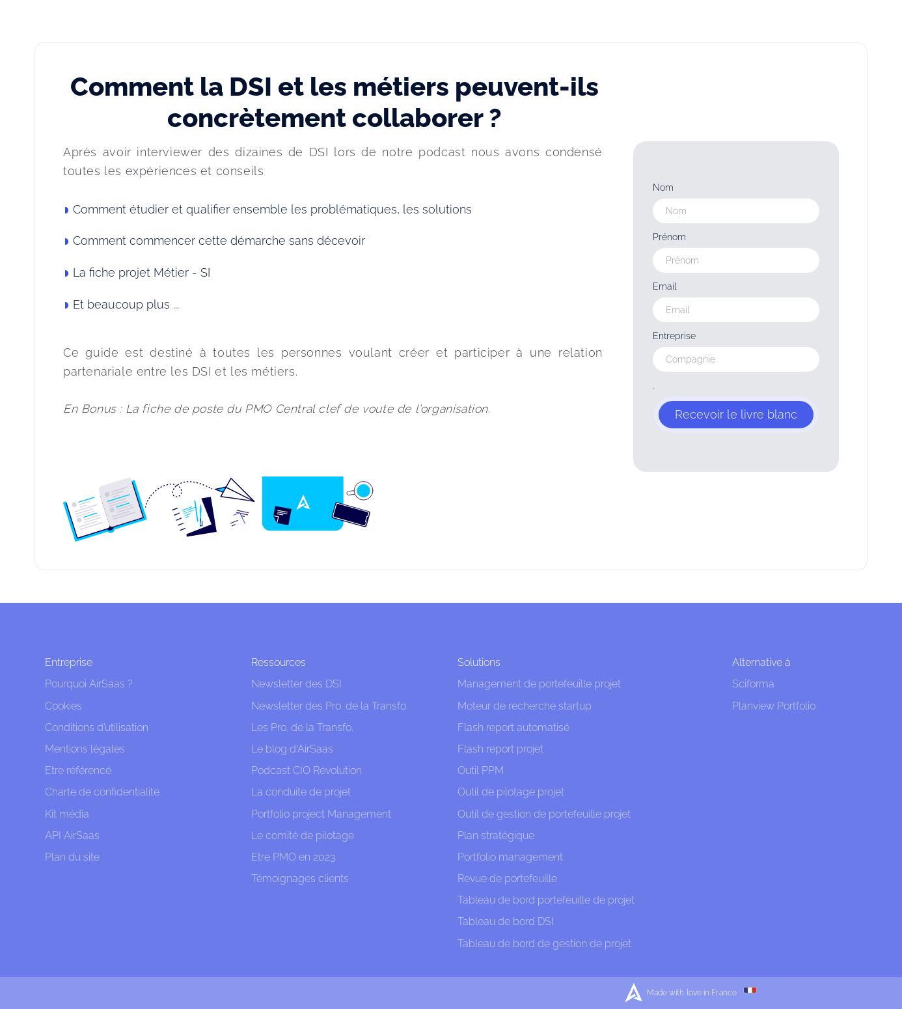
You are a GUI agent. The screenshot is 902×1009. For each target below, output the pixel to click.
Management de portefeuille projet (539, 684)
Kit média (67, 814)
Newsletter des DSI (296, 684)
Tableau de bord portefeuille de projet (546, 900)
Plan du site (72, 857)
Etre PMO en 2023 (293, 857)
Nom (663, 187)
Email (665, 286)
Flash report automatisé (513, 727)
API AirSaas (72, 835)
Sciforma (753, 684)
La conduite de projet (301, 792)
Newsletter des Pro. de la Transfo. (329, 706)
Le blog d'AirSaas (292, 749)
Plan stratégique (496, 835)
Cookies (63, 706)
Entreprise (674, 336)
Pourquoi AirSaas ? (89, 684)
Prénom (669, 237)
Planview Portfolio (773, 706)
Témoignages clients (300, 878)
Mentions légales (86, 749)
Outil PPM (481, 770)
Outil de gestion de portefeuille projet (544, 814)
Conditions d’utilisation (96, 727)
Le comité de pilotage (302, 835)
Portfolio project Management (321, 814)
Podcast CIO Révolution (306, 770)
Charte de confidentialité (102, 792)
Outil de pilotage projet (511, 792)
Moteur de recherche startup (525, 706)
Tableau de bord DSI (506, 921)
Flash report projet (500, 749)
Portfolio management (510, 857)
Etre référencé (78, 770)
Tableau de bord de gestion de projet (544, 943)
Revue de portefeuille (507, 878)
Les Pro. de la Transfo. (302, 727)
